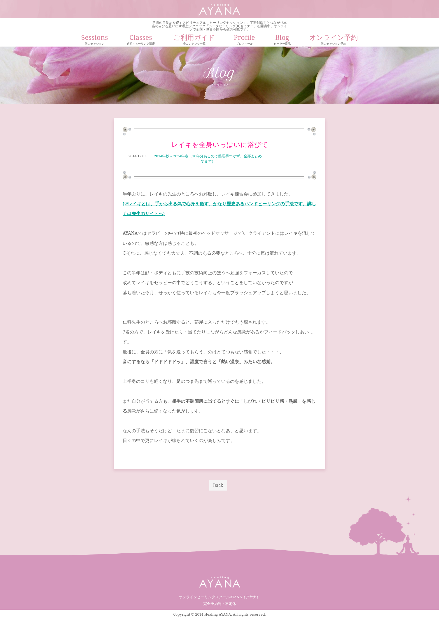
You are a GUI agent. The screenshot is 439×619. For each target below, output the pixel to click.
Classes (141, 40)
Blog (282, 40)
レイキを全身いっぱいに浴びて (219, 144)
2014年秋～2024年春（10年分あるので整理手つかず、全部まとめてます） (208, 158)
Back (218, 485)
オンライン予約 (333, 40)
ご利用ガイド (194, 40)
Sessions (94, 40)
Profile (244, 40)
